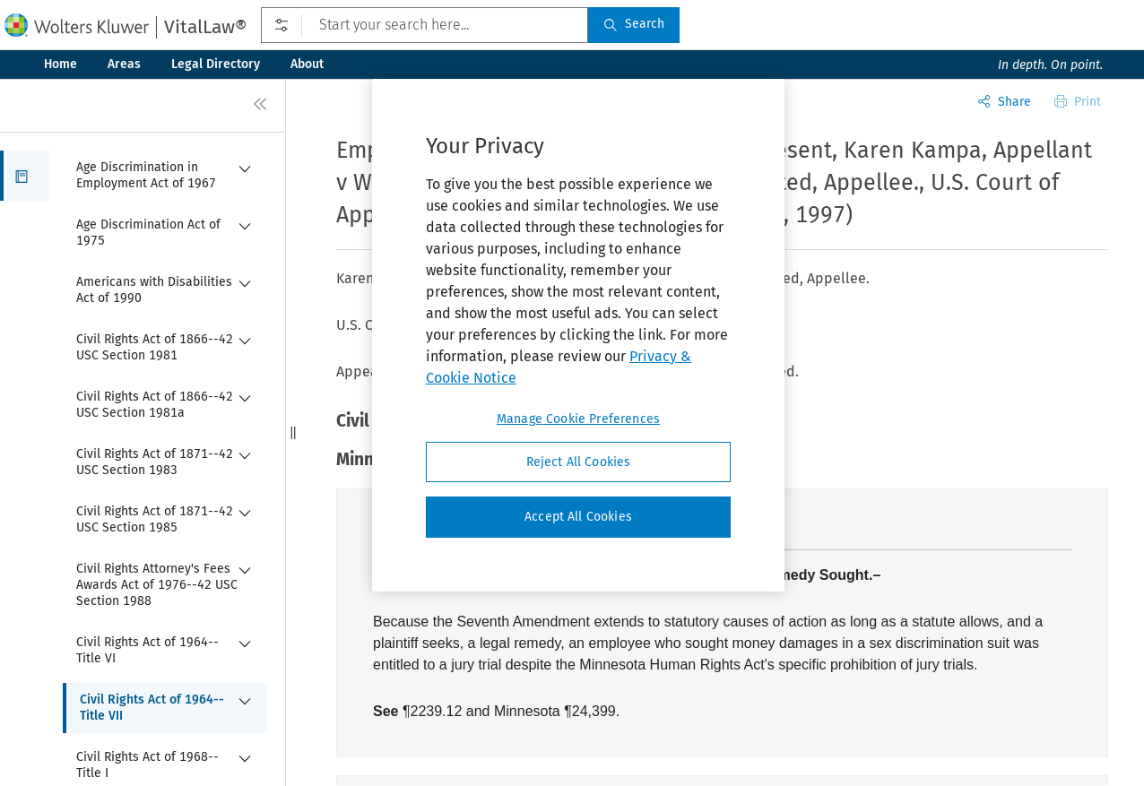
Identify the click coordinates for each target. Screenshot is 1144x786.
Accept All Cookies (578, 516)
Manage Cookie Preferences (578, 419)
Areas (124, 64)
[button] (24, 176)
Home (60, 64)
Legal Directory (215, 64)
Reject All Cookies (578, 462)
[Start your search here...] (424, 25)
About (307, 64)
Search (633, 23)
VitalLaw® (205, 27)
